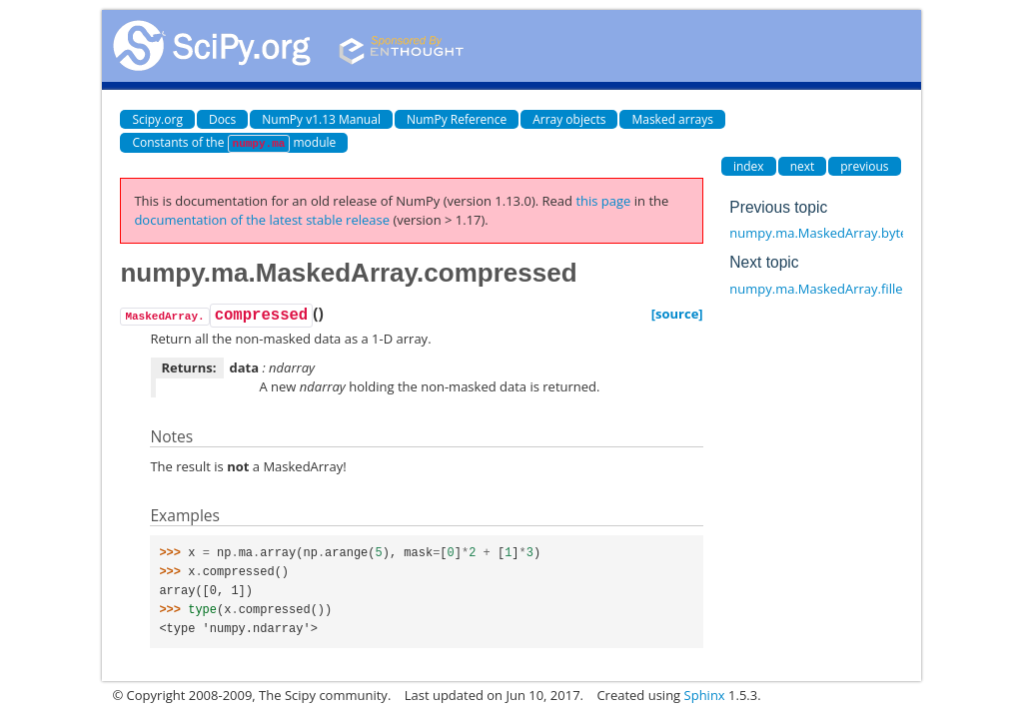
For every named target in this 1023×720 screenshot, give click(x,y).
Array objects (568, 119)
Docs (222, 119)
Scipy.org (157, 119)
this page (602, 201)
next (802, 166)
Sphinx (704, 695)
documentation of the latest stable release (262, 220)
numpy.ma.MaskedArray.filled (819, 289)
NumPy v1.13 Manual (321, 119)
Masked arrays (672, 119)
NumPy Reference (457, 119)
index (748, 166)
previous (864, 166)
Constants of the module (234, 143)
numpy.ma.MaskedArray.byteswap (834, 233)
